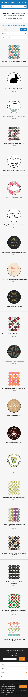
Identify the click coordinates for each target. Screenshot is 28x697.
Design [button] (3, 668)
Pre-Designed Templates (19, 25)
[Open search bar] (6, 3)
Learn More (23, 690)
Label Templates (8, 25)
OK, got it (23, 686)
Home (2, 25)
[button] (2, 3)
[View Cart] (25, 3)
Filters (23, 29)
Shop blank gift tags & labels (16, 18)
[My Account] (21, 3)
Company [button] (3, 676)
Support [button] (3, 672)
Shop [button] (2, 664)
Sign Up (22, 659)
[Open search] (25, 6)
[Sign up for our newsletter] (10, 659)
